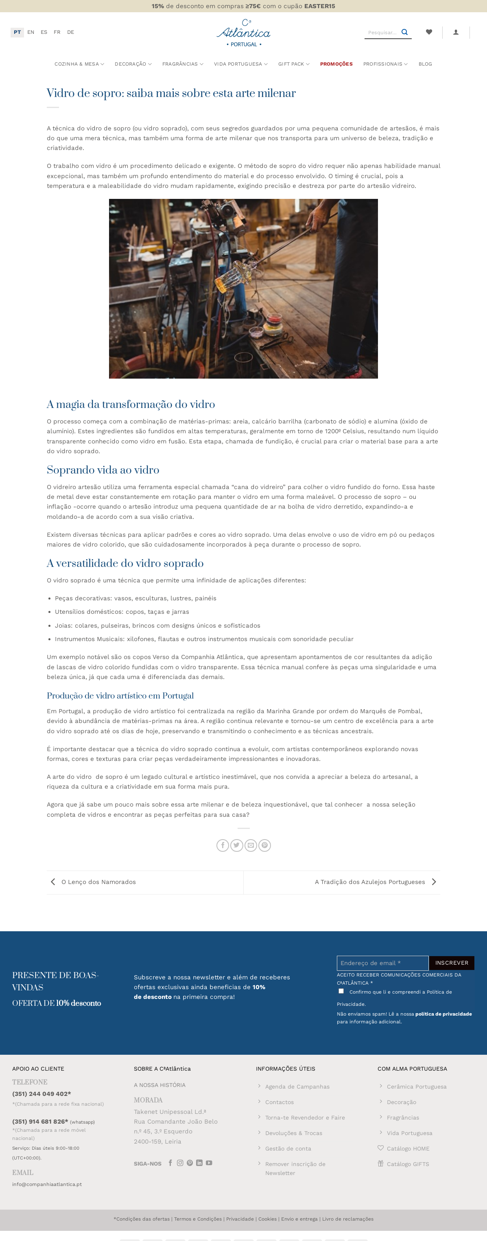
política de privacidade (443, 1014)
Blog (425, 64)
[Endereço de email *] (383, 963)
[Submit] (404, 32)
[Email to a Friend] (251, 845)
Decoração (133, 64)
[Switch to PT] (17, 32)
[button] (456, 32)
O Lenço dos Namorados (91, 882)
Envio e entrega (299, 1219)
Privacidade (240, 1219)
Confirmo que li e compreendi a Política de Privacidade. (394, 997)
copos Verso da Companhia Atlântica (188, 657)
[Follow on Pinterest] (190, 1164)
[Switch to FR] (57, 32)
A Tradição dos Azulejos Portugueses (377, 882)
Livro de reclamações (347, 1219)
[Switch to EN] (30, 32)
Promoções (336, 64)
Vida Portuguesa (241, 64)
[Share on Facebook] (222, 845)
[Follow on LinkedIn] (199, 1164)
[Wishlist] (429, 32)
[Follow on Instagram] (180, 1164)
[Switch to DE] (70, 32)
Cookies (267, 1219)
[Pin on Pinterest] (264, 845)
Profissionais (385, 64)
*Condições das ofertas (142, 1219)
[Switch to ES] (43, 32)
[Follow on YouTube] (209, 1164)
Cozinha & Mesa (79, 64)
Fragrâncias (182, 64)
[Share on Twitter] (236, 845)
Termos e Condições (198, 1219)
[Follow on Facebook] (170, 1164)
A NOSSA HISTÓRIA (160, 1085)
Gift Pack (294, 64)
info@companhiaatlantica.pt (47, 1184)
